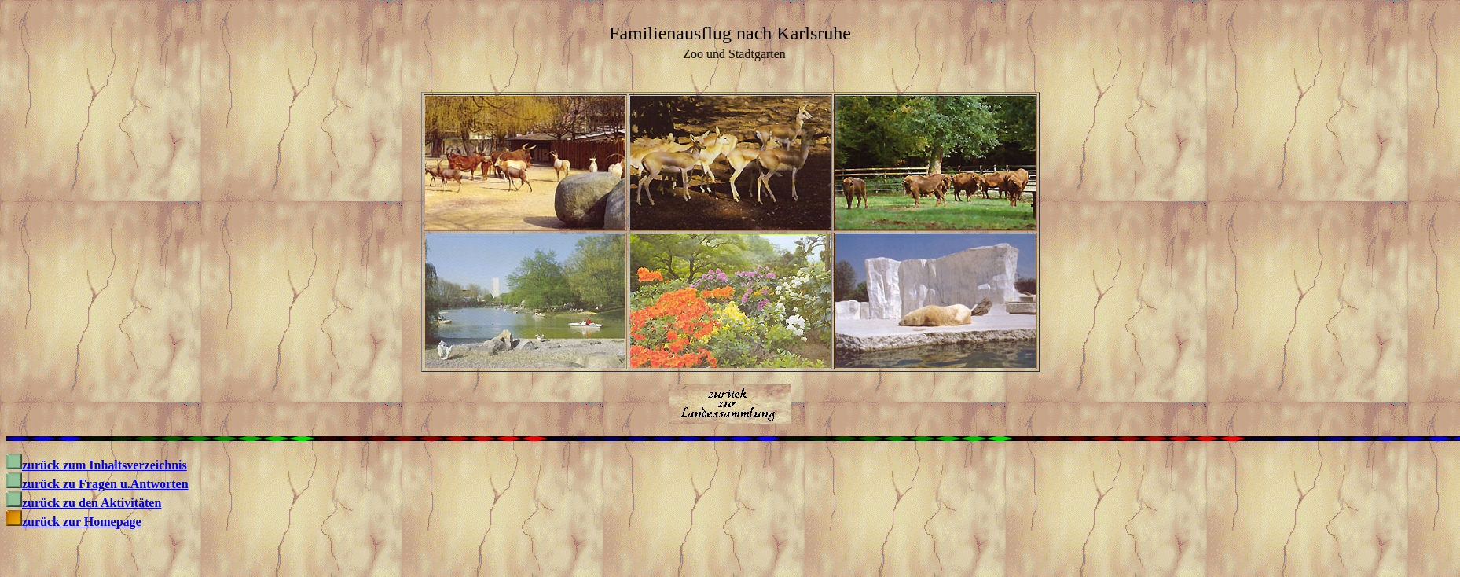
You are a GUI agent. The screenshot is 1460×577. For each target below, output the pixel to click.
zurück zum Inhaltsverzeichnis (104, 465)
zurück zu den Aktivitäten (91, 502)
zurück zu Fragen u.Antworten (105, 484)
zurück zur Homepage (81, 521)
